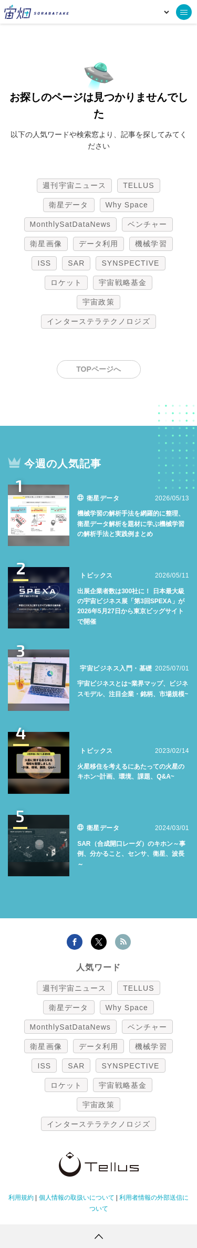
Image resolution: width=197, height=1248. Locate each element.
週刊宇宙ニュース (74, 185)
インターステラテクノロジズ (98, 321)
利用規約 (21, 1197)
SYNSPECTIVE (130, 263)
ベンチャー (148, 224)
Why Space (127, 205)
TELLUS (138, 185)
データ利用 (99, 243)
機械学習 (151, 243)
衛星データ (69, 205)
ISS (44, 263)
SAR (76, 263)
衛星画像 (45, 243)
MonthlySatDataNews (70, 224)
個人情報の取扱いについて (77, 1197)
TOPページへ (98, 369)
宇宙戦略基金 (123, 282)
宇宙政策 (98, 302)
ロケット (66, 282)
